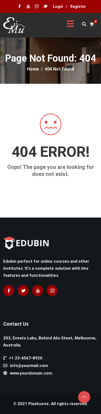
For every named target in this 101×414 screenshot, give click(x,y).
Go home (51, 184)
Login (58, 6)
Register (78, 6)
